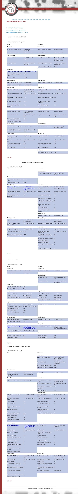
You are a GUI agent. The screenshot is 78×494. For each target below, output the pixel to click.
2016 (28, 19)
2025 (49, 19)
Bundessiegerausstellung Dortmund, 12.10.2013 (17, 32)
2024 (46, 19)
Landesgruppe (31, 9)
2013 (19, 19)
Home (24, 9)
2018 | (34, 19)
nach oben (9, 157)
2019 (37, 19)
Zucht (39, 9)
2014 (22, 19)
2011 (13, 19)
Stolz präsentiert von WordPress (46, 488)
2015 (25, 19)
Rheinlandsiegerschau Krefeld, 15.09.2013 (15, 30)
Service (45, 9)
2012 (16, 19)
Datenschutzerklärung (32, 488)
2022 (40, 19)
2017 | (31, 19)
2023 (43, 19)
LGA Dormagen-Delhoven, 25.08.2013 (14, 27)
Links (50, 9)
